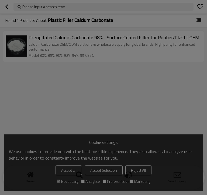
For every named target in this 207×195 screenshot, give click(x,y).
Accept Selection (103, 170)
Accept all (68, 170)
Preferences (115, 181)
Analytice (90, 181)
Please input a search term (43, 6)
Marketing (140, 181)
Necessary (67, 181)
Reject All (138, 170)
